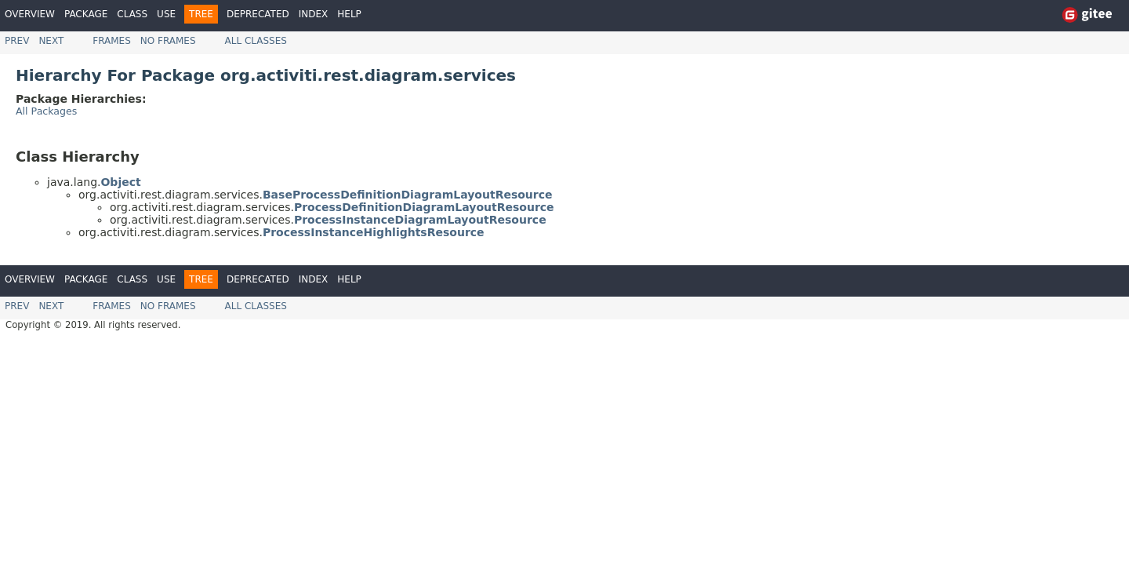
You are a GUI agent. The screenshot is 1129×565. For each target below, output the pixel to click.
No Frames (168, 40)
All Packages (46, 111)
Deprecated (258, 14)
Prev (17, 40)
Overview (30, 14)
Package (85, 14)
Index (314, 14)
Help (349, 14)
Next (51, 40)
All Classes (256, 40)
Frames (112, 40)
